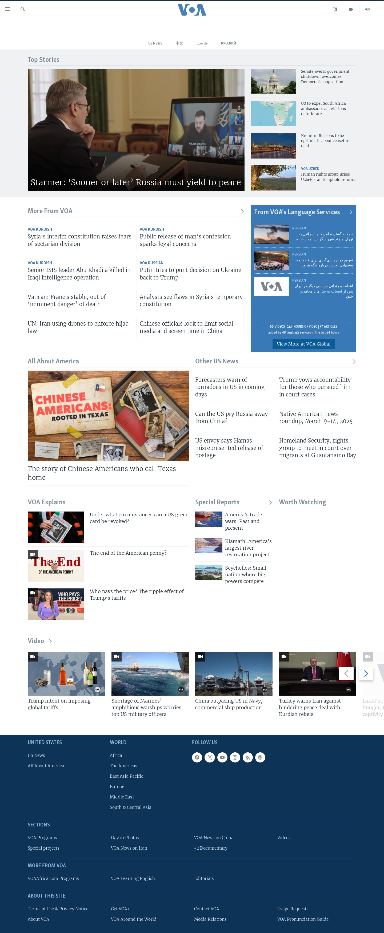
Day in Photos (125, 837)
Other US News (275, 361)
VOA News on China (214, 837)
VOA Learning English (133, 878)
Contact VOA (206, 908)
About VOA (38, 919)
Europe (117, 786)
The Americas (123, 765)
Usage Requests (293, 908)
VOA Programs (42, 837)
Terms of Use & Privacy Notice (58, 908)
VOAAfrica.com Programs (53, 878)
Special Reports (234, 502)
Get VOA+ (120, 908)
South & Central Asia (130, 807)
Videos (284, 837)
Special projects (43, 848)
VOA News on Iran (129, 848)
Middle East (122, 797)
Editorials (204, 878)
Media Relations (210, 919)
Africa (116, 755)
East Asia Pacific (126, 776)
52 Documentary (210, 848)
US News (155, 44)
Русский (228, 44)
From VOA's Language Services (303, 212)
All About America (46, 765)
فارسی (202, 44)
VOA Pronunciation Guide (303, 919)
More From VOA (136, 211)
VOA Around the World (134, 919)
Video (40, 641)
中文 (179, 44)
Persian (299, 228)
